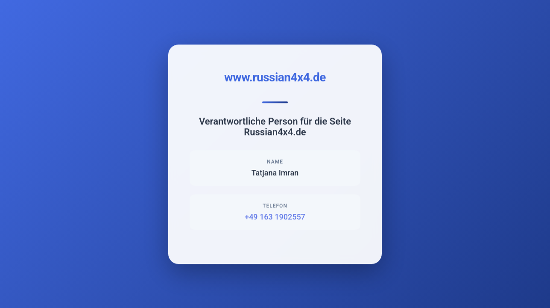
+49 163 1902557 (275, 217)
